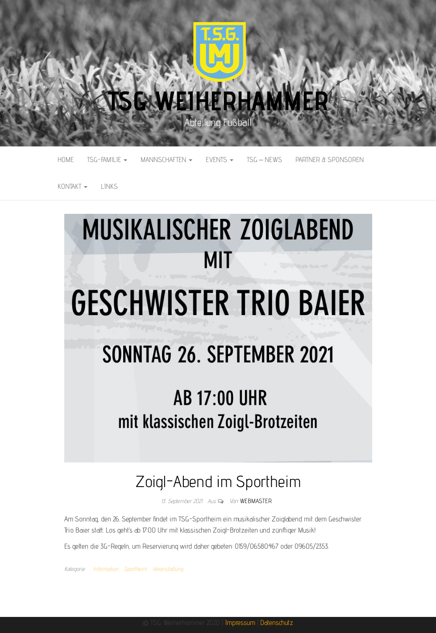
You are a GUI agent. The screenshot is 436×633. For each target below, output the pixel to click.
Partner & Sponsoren (329, 159)
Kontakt (72, 186)
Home (66, 159)
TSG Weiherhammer (218, 100)
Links (109, 186)
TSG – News (264, 159)
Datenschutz (276, 622)
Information (106, 568)
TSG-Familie (107, 159)
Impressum (240, 622)
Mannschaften (166, 159)
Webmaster (256, 500)
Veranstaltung (167, 568)
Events (219, 159)
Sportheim (135, 568)
